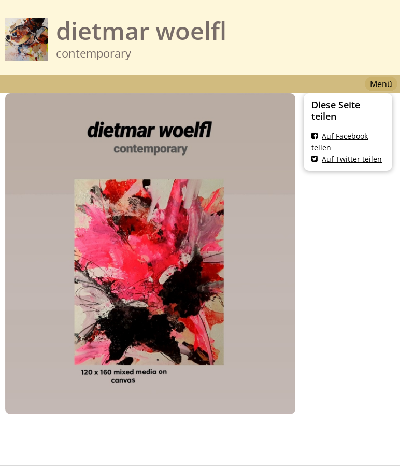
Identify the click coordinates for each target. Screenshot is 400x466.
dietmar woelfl (141, 30)
